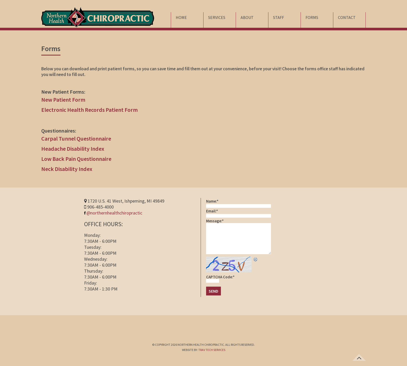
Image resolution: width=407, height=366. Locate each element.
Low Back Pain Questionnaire (76, 158)
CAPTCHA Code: (220, 276)
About (247, 17)
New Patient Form (63, 99)
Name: (212, 201)
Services (216, 17)
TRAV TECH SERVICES (211, 350)
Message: (215, 220)
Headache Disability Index (72, 148)
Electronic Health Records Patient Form (89, 109)
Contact (347, 17)
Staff (278, 17)
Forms (312, 17)
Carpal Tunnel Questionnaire (76, 138)
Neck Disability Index (66, 168)
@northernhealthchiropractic (113, 213)
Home (181, 17)
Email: (212, 211)
